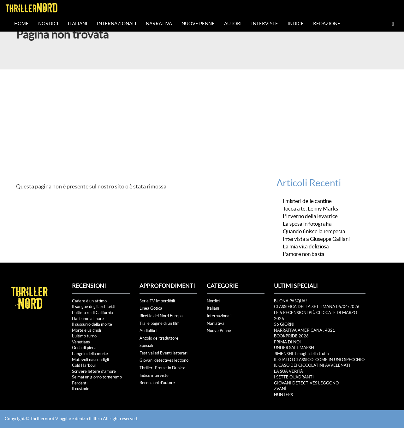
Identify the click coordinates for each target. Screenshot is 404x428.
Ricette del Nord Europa (161, 315)
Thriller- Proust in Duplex (162, 368)
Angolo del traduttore (159, 338)
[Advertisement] (202, 117)
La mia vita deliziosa (306, 246)
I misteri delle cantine (307, 201)
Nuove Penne (198, 23)
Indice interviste (154, 375)
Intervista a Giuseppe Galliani (316, 239)
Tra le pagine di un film (160, 323)
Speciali (146, 345)
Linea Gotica (151, 308)
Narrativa (159, 23)
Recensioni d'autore (157, 382)
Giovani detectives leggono (164, 360)
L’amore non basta (303, 254)
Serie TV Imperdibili (157, 301)
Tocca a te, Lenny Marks (310, 208)
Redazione (326, 23)
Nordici (48, 23)
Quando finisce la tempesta (314, 231)
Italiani (77, 23)
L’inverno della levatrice (310, 216)
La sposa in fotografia (307, 224)
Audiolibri (148, 330)
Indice (296, 23)
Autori (233, 23)
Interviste (264, 23)
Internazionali (116, 23)
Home (21, 23)
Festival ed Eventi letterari (163, 353)
